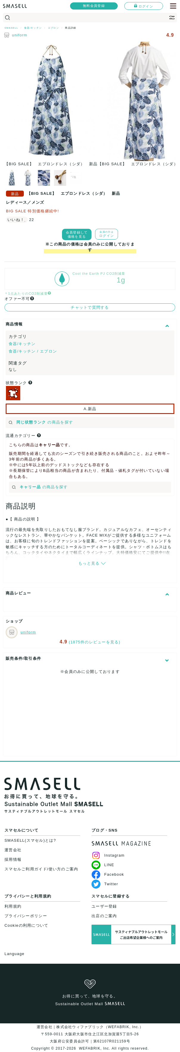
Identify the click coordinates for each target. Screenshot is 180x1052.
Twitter (104, 884)
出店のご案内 (104, 916)
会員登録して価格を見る (77, 234)
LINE (102, 865)
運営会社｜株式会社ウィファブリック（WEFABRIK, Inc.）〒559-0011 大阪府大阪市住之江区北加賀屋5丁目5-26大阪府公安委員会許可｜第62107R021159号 (90, 1034)
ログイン (143, 6)
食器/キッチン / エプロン (33, 351)
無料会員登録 (94, 5)
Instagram (108, 855)
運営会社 (12, 850)
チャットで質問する (90, 307)
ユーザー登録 (104, 906)
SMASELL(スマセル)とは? (30, 840)
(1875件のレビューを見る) (94, 642)
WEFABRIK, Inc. (94, 1048)
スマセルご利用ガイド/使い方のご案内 (41, 869)
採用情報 (12, 859)
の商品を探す (41, 422)
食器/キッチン (22, 344)
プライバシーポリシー (25, 916)
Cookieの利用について (26, 925)
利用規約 (12, 906)
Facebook (107, 874)
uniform (19, 35)
